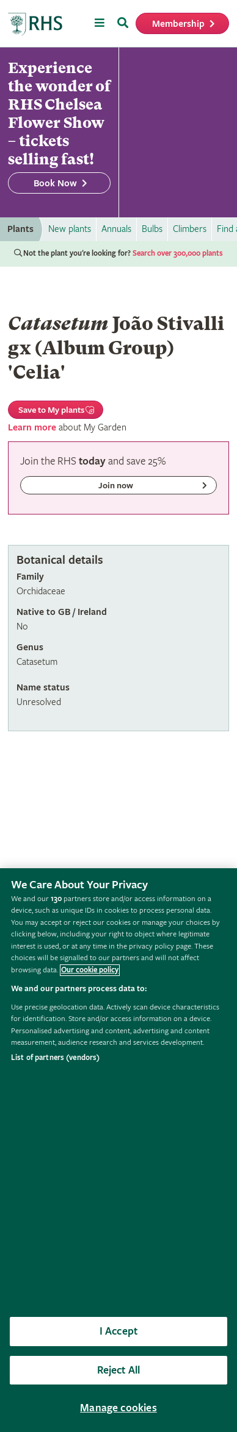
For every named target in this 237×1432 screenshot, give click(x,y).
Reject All (118, 1370)
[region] (118, 1150)
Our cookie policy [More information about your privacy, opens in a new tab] (90, 970)
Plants (20, 229)
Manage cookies (118, 1408)
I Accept (118, 1331)
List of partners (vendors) (55, 1057)
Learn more (32, 427)
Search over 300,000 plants (178, 253)
